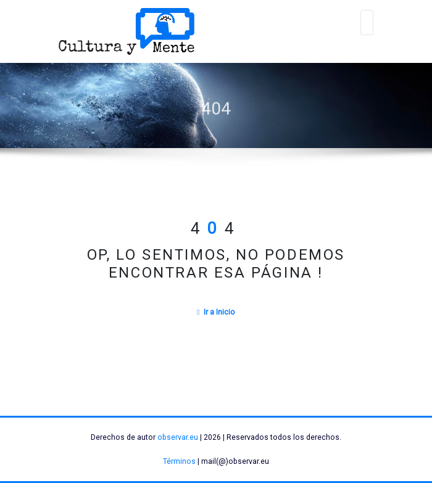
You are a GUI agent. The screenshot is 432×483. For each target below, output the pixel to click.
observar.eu (177, 437)
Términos (179, 461)
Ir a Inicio (216, 312)
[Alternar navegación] (367, 22)
